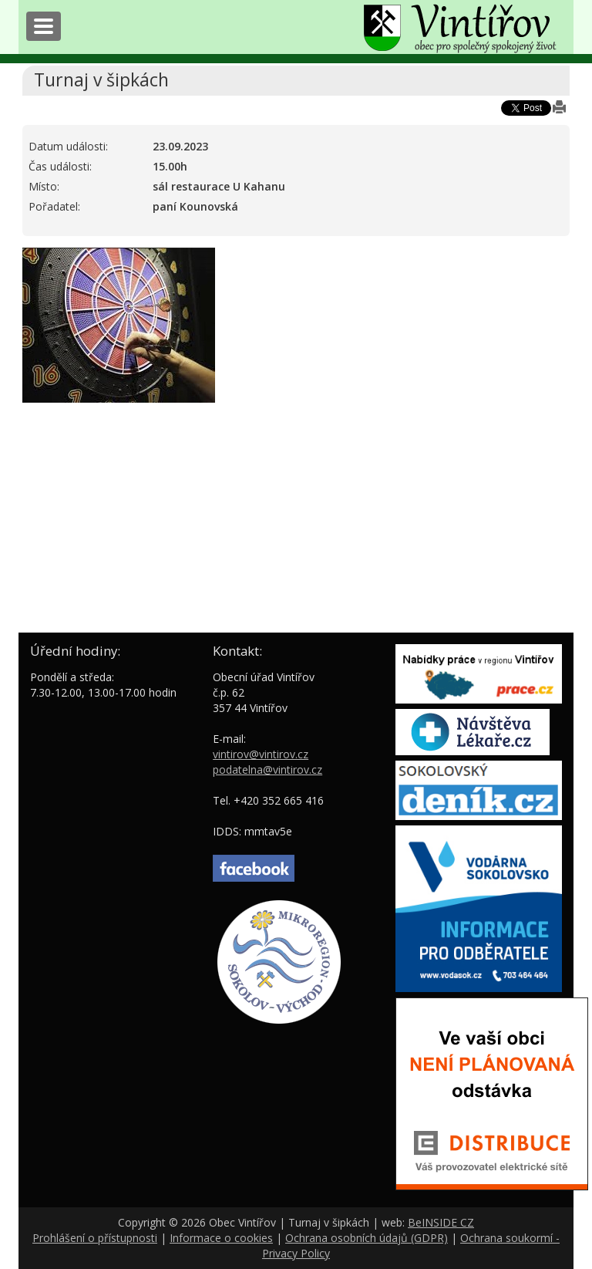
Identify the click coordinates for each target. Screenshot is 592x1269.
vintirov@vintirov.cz (260, 754)
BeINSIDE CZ (441, 1222)
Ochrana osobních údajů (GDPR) (366, 1237)
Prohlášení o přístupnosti (94, 1237)
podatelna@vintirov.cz (267, 769)
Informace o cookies (221, 1237)
